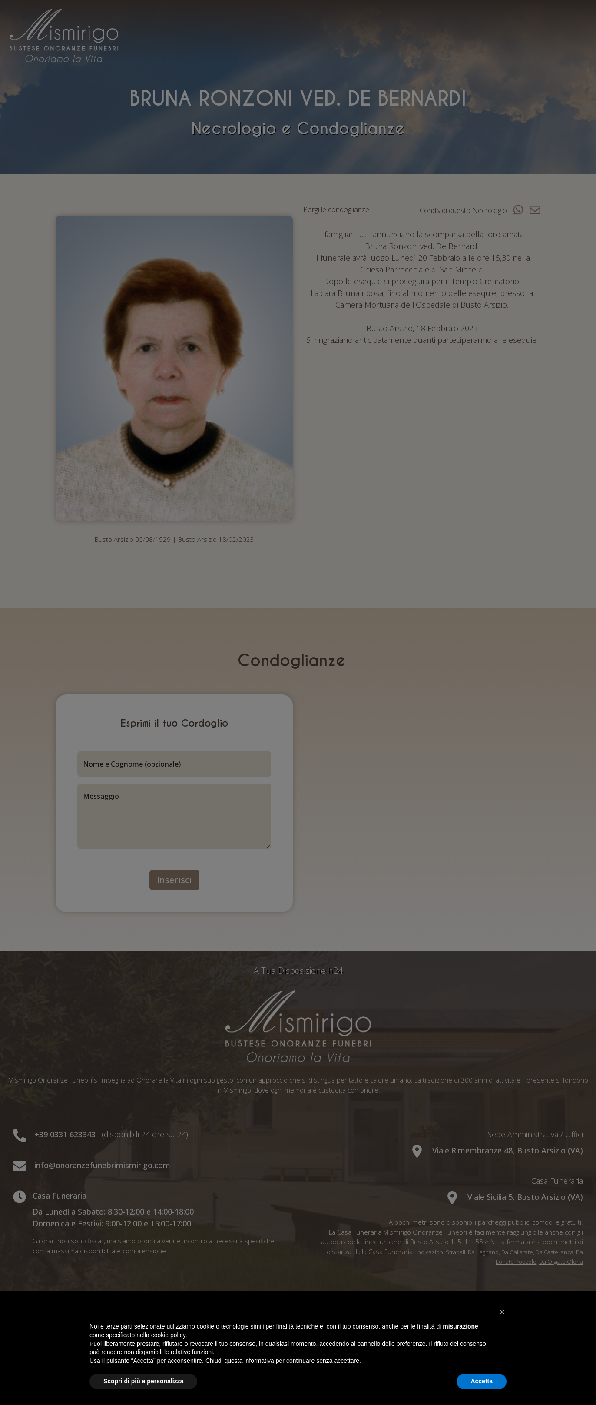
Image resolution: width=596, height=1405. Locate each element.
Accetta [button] (481, 1381)
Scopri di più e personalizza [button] (143, 1381)
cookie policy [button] (168, 1335)
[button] (502, 1312)
